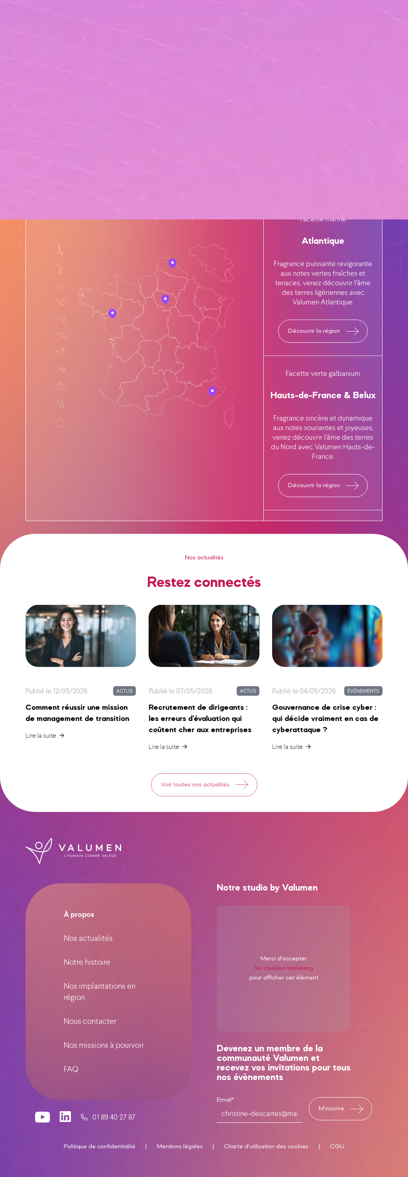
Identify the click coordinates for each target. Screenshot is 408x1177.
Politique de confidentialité (99, 1146)
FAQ (71, 1081)
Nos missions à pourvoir (104, 1057)
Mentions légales (180, 1146)
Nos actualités (88, 951)
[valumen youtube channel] (42, 1130)
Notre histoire (87, 975)
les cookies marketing (284, 994)
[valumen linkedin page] (65, 1130)
